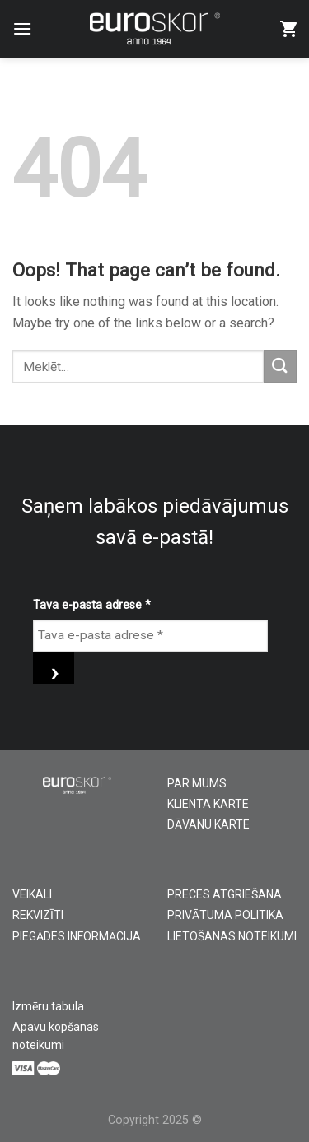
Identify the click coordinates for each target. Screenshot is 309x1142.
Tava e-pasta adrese (92, 605)
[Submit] (280, 366)
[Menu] (22, 28)
